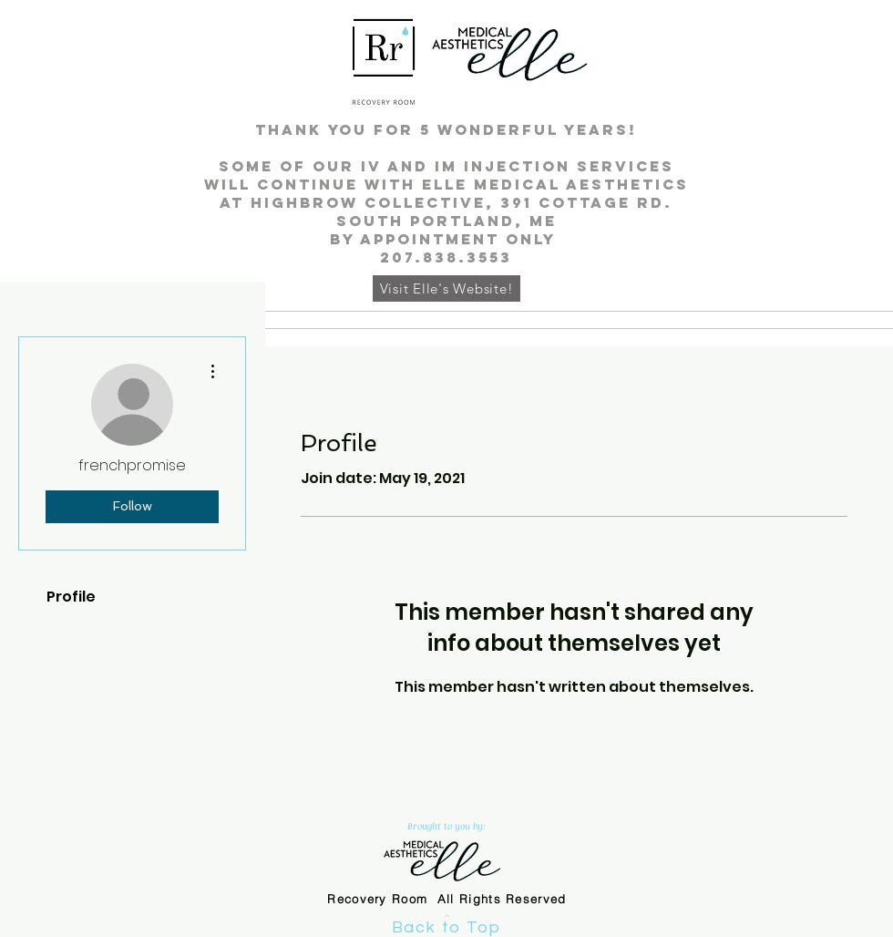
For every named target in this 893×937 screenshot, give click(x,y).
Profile (71, 596)
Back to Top (446, 927)
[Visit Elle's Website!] (446, 288)
